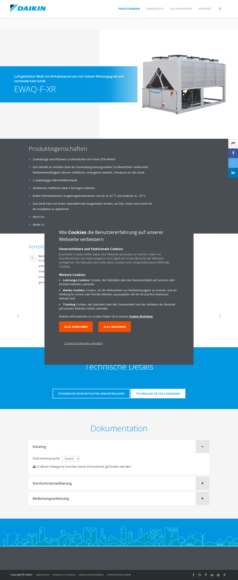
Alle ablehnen (115, 327)
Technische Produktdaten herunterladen (91, 393)
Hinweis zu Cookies (64, 574)
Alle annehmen (76, 327)
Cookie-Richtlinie (141, 316)
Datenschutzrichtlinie (91, 574)
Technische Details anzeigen (158, 393)
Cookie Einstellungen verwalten (83, 343)
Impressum (42, 574)
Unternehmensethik (119, 574)
